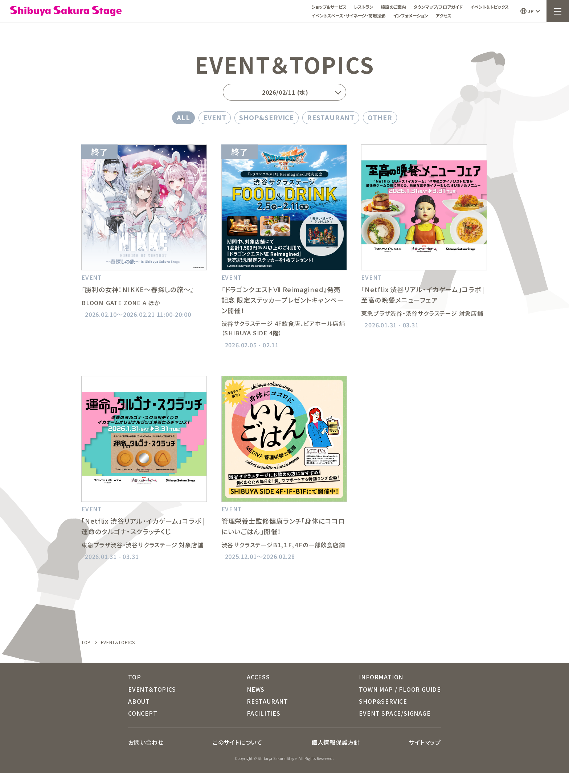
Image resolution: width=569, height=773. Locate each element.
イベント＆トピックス (489, 7)
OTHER (380, 117)
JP (530, 11)
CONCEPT (142, 713)
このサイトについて (237, 742)
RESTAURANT (331, 117)
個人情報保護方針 (335, 742)
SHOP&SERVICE (266, 117)
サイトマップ (425, 742)
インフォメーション (410, 15)
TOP (86, 642)
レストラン (363, 7)
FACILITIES (264, 713)
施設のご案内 (393, 7)
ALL (183, 117)
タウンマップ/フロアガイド (438, 7)
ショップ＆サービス (329, 7)
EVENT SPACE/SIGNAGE (394, 713)
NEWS (256, 689)
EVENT (214, 117)
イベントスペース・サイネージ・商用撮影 (348, 15)
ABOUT (139, 701)
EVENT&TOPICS (152, 689)
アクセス (443, 15)
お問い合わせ (146, 742)
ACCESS (258, 676)
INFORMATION (381, 676)
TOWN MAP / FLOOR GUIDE (400, 689)
